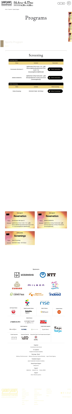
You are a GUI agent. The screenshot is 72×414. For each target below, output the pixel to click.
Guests (35, 402)
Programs (24, 396)
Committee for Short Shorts (36, 352)
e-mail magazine (67, 402)
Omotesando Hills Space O (16, 69)
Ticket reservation (56, 69)
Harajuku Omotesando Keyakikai (36, 357)
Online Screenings (56, 91)
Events (35, 396)
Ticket (23, 404)
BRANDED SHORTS (38, 400)
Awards (35, 408)
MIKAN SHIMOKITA (17, 77)
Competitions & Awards (39, 406)
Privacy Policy (49, 396)
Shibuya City (36, 371)
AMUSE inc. (28, 375)
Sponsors (36, 410)
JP (59, 3)
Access (35, 404)
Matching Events (25, 398)
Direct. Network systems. (36, 380)
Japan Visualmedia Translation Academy (36, 366)
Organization (49, 398)
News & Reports (25, 406)
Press (47, 401)
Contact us (48, 394)
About (23, 410)
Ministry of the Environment (21, 362)
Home (23, 394)
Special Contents (25, 400)
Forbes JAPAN (43, 375)
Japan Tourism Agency (52, 362)
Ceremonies (36, 398)
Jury (23, 408)
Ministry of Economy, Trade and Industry (37, 362)
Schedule (24, 402)
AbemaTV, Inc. (35, 375)
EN (62, 3)
